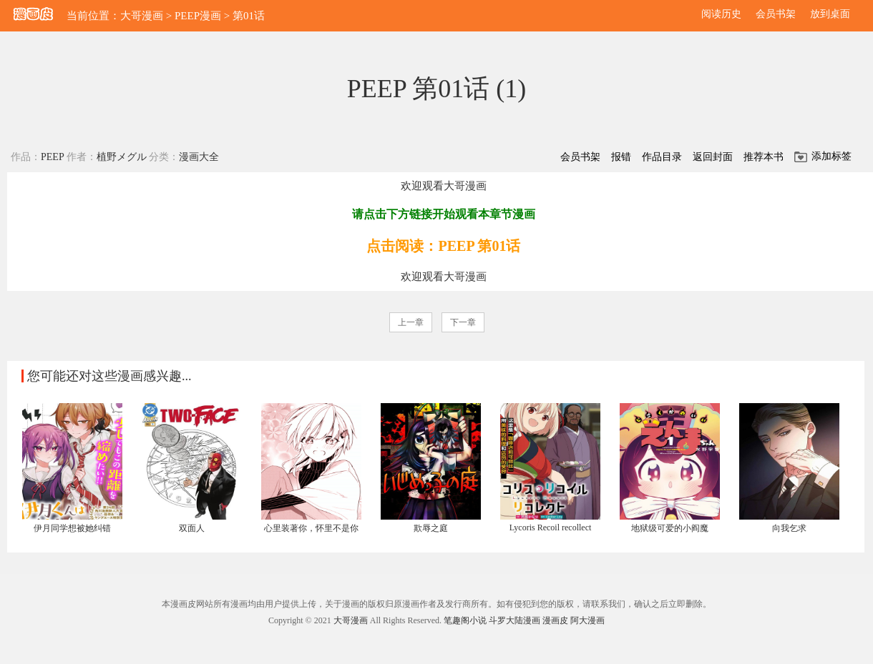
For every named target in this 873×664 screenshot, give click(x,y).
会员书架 (776, 14)
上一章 (411, 322)
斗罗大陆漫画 (514, 620)
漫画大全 (199, 157)
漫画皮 (555, 620)
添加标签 (831, 156)
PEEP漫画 (198, 15)
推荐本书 (763, 157)
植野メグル (122, 157)
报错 (621, 157)
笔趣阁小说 (465, 620)
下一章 (463, 322)
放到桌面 (830, 14)
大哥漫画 (141, 15)
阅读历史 (721, 14)
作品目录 (662, 157)
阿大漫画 (587, 620)
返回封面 (713, 157)
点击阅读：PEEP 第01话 (443, 246)
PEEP (52, 157)
